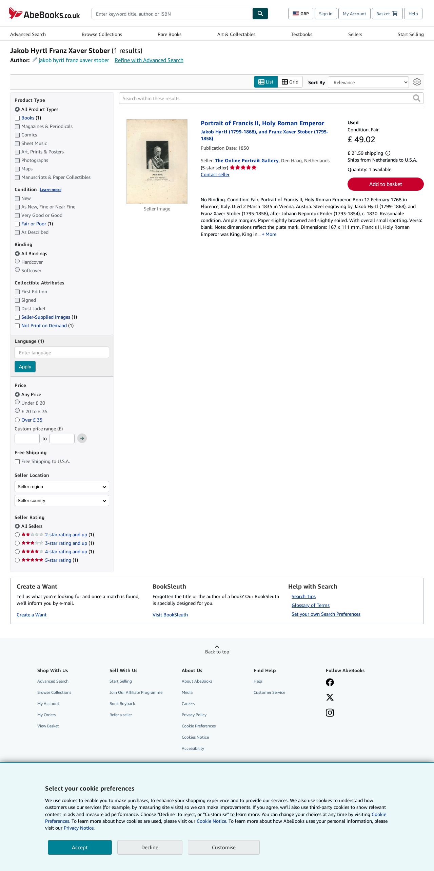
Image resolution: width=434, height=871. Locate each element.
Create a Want (31, 615)
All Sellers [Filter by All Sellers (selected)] (32, 526)
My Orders (46, 715)
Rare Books (169, 34)
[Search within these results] (271, 98)
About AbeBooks (197, 681)
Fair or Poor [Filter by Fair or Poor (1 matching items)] (34, 224)
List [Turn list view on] (265, 82)
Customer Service (269, 692)
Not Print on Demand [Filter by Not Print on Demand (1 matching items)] (44, 326)
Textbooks (301, 34)
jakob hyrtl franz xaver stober (74, 60)
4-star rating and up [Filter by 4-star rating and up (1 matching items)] (57, 552)
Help (413, 13)
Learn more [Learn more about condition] (50, 189)
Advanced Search (28, 34)
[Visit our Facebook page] (330, 683)
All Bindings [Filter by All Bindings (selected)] (31, 253)
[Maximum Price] (62, 439)
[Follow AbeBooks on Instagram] (330, 713)
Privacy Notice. (79, 828)
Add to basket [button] (385, 184)
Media (187, 692)
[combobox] (172, 13)
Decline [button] (149, 847)
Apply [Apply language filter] (25, 367)
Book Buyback (122, 703)
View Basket (48, 726)
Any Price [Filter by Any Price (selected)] (28, 394)
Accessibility (193, 748)
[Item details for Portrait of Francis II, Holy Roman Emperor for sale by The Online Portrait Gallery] (157, 161)
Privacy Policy (194, 715)
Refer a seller (121, 715)
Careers (188, 703)
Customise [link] (224, 847)
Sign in (326, 13)
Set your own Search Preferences (326, 614)
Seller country (31, 500)
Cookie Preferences (199, 726)
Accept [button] (80, 847)
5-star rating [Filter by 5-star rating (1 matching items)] (49, 560)
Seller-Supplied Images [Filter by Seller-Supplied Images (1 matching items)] (46, 317)
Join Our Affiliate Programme (136, 692)
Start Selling (411, 34)
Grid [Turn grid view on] (290, 82)
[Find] (260, 13)
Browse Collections (102, 34)
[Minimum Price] (27, 439)
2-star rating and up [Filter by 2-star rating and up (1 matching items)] (57, 535)
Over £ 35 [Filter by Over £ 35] (29, 420)
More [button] (270, 234)
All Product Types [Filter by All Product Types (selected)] (37, 109)
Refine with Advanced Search (149, 60)
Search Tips (304, 596)
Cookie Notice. (212, 821)
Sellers (355, 34)
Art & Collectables (236, 34)
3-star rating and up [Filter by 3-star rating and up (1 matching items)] (57, 543)
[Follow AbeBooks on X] (330, 697)
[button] (416, 98)
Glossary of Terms (311, 605)
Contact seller (215, 175)
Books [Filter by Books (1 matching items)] (28, 117)
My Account (354, 13)
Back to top (217, 651)
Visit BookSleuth (170, 615)
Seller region (30, 486)
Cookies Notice (195, 737)
